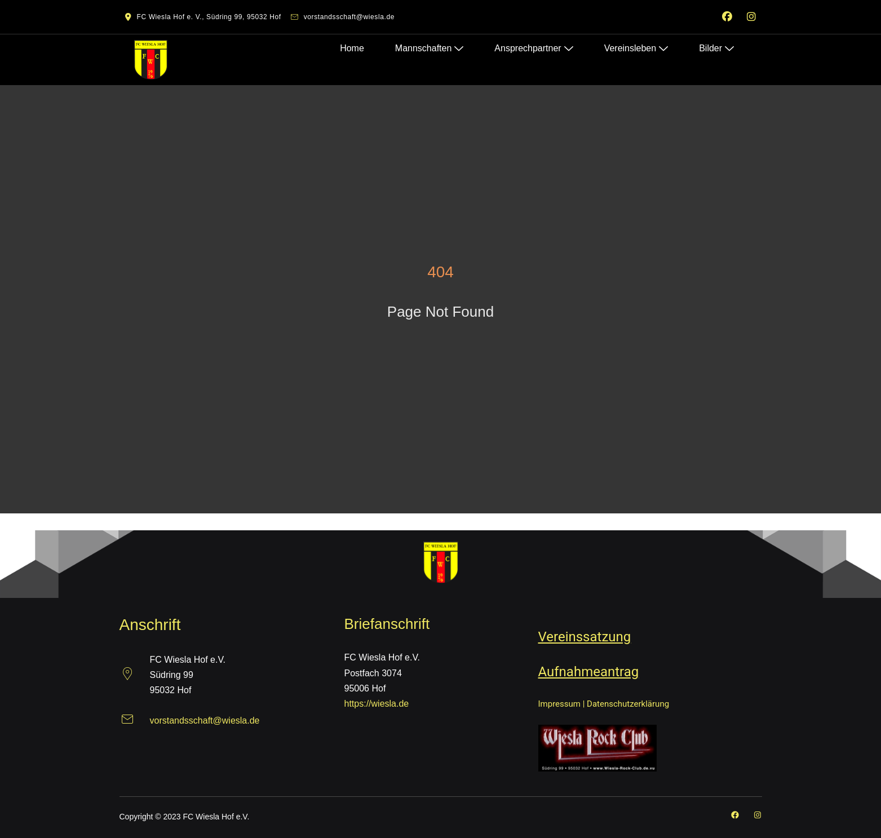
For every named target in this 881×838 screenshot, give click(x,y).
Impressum (559, 704)
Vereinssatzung (584, 637)
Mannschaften (431, 46)
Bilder (719, 46)
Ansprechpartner (536, 46)
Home (355, 46)
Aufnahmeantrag (588, 672)
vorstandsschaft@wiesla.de (205, 720)
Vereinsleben (638, 46)
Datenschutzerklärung (628, 704)
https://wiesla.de (376, 703)
